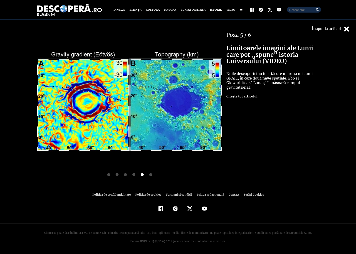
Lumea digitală (192, 9)
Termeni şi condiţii (178, 194)
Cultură (152, 9)
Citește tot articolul (241, 96)
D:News (119, 9)
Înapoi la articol (331, 29)
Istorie (215, 9)
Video (229, 9)
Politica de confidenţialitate (113, 194)
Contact (232, 194)
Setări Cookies (251, 194)
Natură (170, 9)
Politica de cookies (148, 194)
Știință (135, 9)
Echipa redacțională (208, 194)
